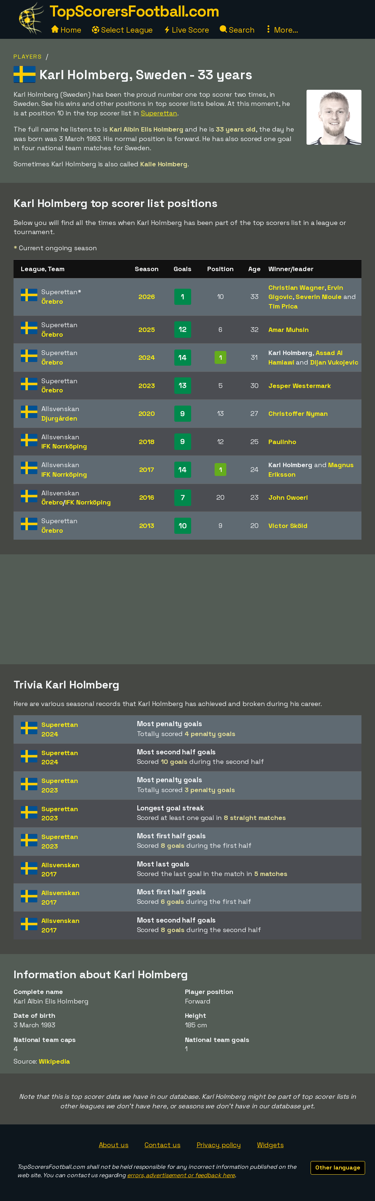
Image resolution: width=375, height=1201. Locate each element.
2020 (146, 413)
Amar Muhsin (288, 329)
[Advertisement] (187, 609)
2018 (147, 441)
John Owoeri (288, 497)
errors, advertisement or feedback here (181, 1175)
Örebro (52, 301)
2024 (146, 357)
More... (281, 30)
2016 (147, 497)
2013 (147, 525)
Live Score (186, 30)
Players (28, 56)
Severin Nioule (319, 296)
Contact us (163, 1145)
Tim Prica (283, 306)
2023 (146, 385)
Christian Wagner (296, 287)
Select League (122, 30)
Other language (337, 1167)
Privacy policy (219, 1145)
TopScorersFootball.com (134, 11)
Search (237, 30)
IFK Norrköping (64, 446)
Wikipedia (54, 1061)
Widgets (270, 1145)
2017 (147, 469)
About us (114, 1145)
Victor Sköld (288, 525)
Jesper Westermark (299, 385)
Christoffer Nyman (297, 413)
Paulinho (282, 441)
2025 (146, 329)
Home (66, 30)
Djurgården (59, 418)
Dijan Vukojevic (334, 362)
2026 (146, 296)
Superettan (159, 113)
